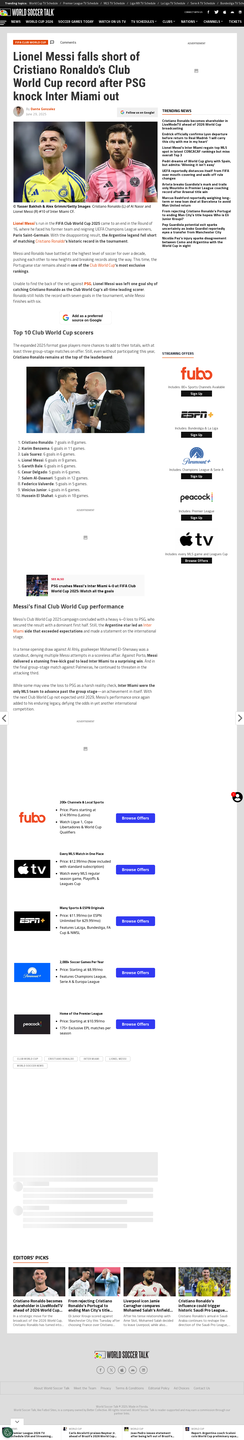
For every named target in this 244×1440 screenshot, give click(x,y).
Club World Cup (102, 265)
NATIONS (189, 21)
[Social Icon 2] (122, 1378)
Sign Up (196, 393)
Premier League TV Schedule (80, 3)
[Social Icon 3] (133, 1378)
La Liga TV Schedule (173, 3)
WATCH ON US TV (112, 21)
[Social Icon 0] (100, 1378)
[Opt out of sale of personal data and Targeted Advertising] (7, 1432)
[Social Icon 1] (111, 1378)
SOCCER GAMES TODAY (76, 21)
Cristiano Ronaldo (50, 241)
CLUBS (169, 21)
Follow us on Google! (140, 112)
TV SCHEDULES (144, 21)
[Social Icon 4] (143, 1378)
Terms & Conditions (129, 1396)
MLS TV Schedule (114, 3)
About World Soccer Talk (51, 1396)
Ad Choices (181, 1396)
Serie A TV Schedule (203, 3)
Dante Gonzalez (43, 108)
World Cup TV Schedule (43, 3)
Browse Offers (135, 818)
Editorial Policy (158, 1396)
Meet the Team (85, 1396)
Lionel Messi (118, 1058)
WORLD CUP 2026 (39, 21)
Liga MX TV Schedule (143, 3)
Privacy (106, 1396)
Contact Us (202, 1396)
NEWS (16, 21)
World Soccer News (30, 1065)
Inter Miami (91, 1058)
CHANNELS (214, 21)
